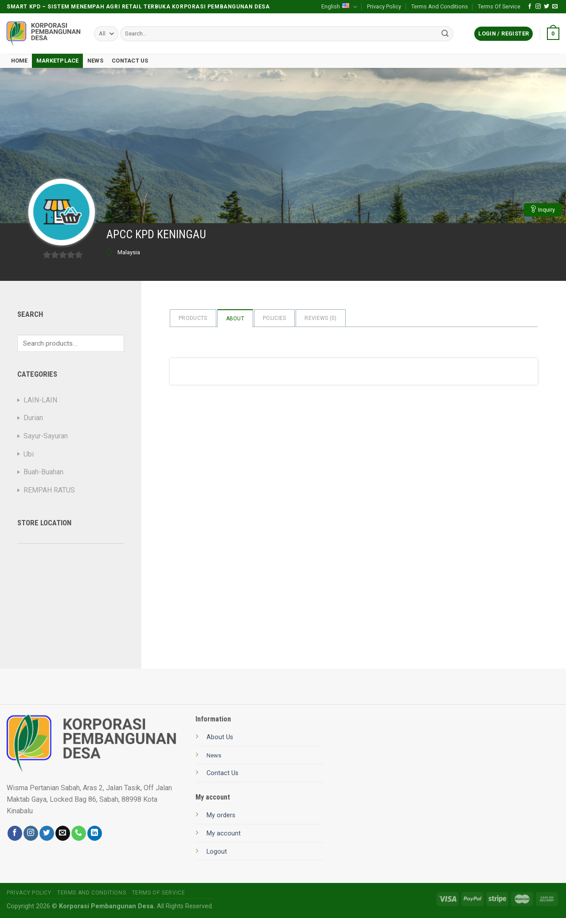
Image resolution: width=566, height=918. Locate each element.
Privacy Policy (384, 6)
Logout (217, 851)
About (235, 318)
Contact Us (130, 60)
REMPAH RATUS (49, 490)
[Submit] (445, 33)
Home (19, 60)
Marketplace (57, 60)
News (95, 60)
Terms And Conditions (439, 6)
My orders (221, 815)
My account (224, 833)
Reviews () (320, 318)
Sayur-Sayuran (45, 436)
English (339, 7)
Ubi (28, 454)
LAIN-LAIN (40, 400)
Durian (33, 418)
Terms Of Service (499, 6)
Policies (274, 318)
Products (193, 318)
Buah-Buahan (43, 472)
